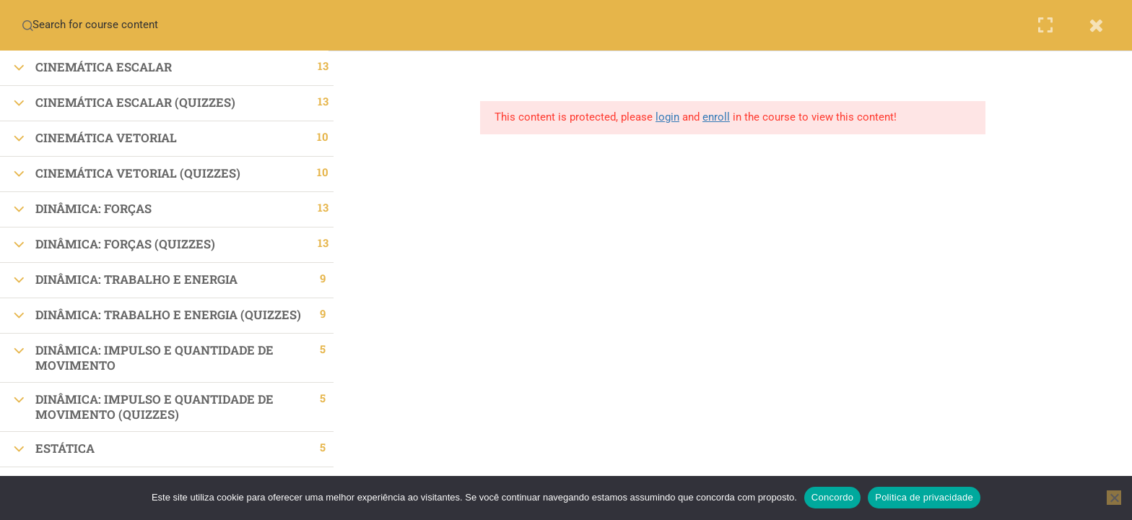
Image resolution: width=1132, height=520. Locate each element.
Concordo (832, 497)
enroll (721, 117)
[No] (1114, 497)
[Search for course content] (27, 25)
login (672, 117)
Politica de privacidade (924, 497)
